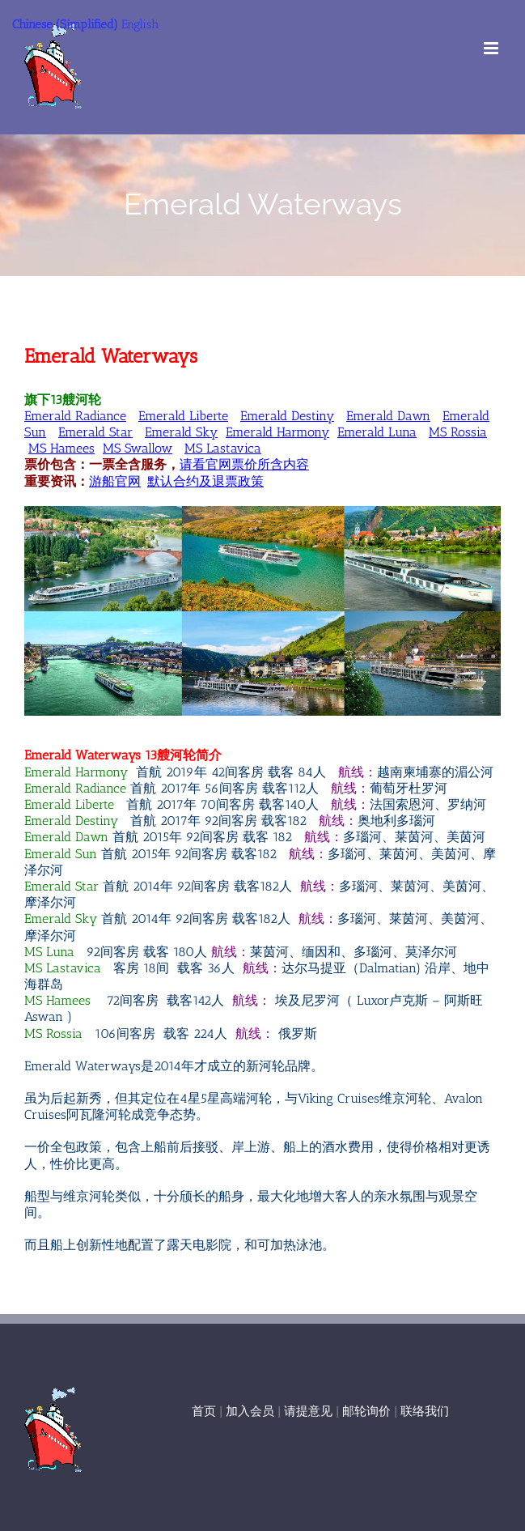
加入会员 (250, 1411)
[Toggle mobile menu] (492, 48)
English (140, 24)
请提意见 (308, 1411)
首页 (204, 1411)
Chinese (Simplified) (65, 24)
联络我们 (424, 1411)
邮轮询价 (366, 1411)
